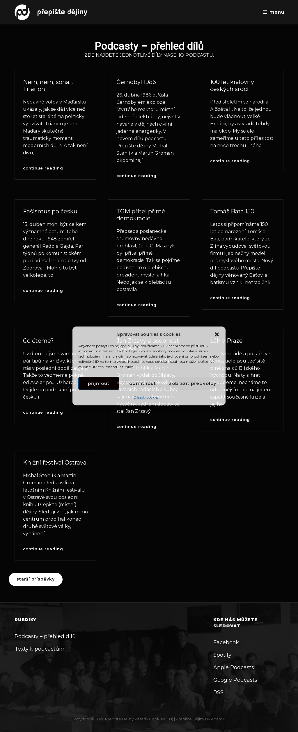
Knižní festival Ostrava (54, 462)
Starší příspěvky (36, 579)
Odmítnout (142, 383)
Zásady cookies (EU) (153, 719)
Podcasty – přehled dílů (45, 636)
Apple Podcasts (233, 667)
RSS (218, 692)
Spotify (222, 655)
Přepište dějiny (119, 719)
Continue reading (43, 168)
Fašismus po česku (50, 211)
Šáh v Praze (226, 340)
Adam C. (219, 719)
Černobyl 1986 (136, 81)
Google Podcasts (235, 680)
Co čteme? (38, 340)
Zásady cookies (146, 397)
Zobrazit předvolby (193, 383)
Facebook (226, 642)
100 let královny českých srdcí (232, 85)
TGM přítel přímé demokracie (140, 215)
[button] (217, 334)
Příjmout (98, 383)
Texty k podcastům (40, 649)
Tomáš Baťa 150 (232, 211)
